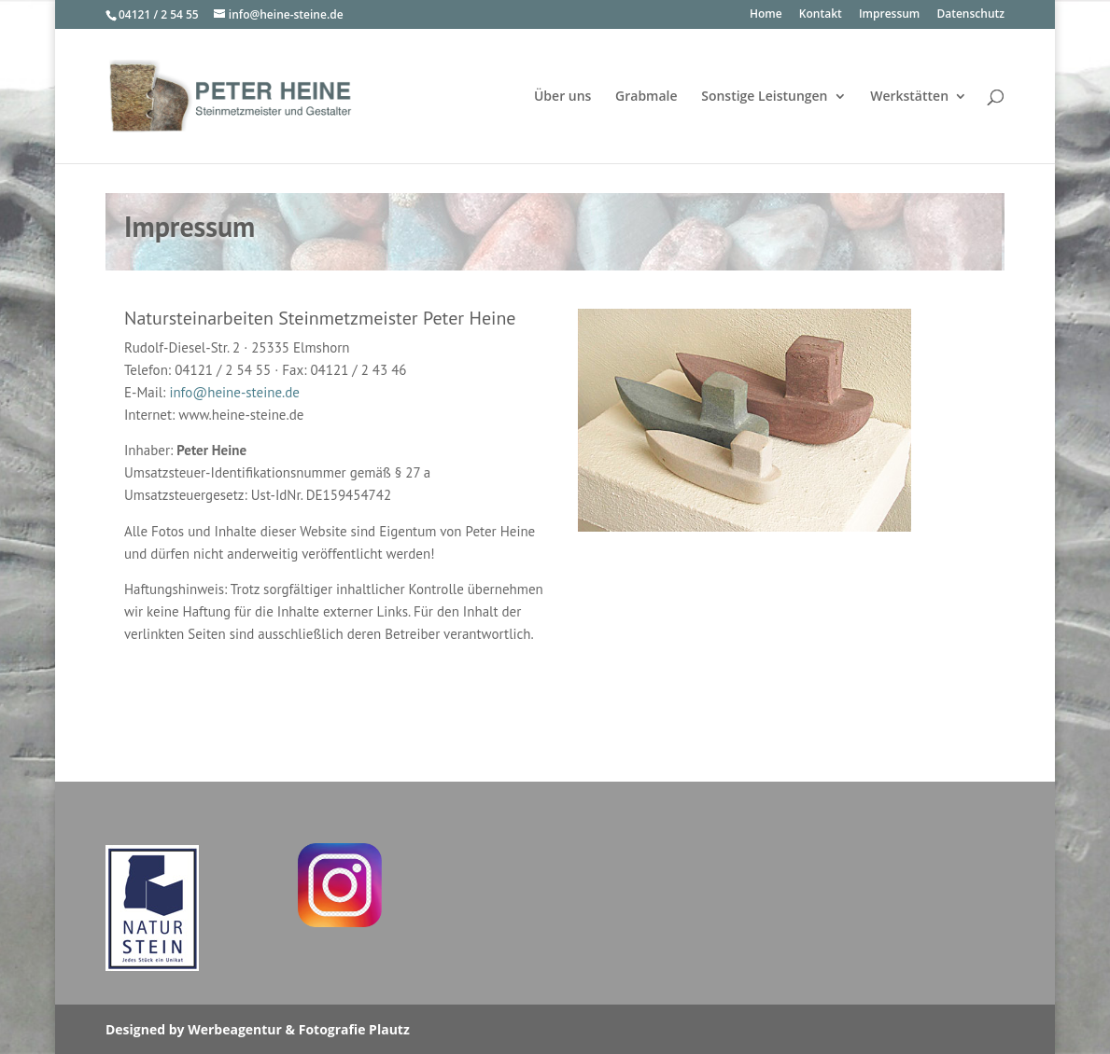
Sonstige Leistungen (764, 97)
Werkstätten (909, 97)
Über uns (562, 97)
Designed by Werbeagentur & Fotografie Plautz (257, 1029)
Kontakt (820, 14)
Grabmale (646, 97)
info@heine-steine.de (234, 392)
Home (766, 14)
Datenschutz (970, 14)
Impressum (889, 14)
